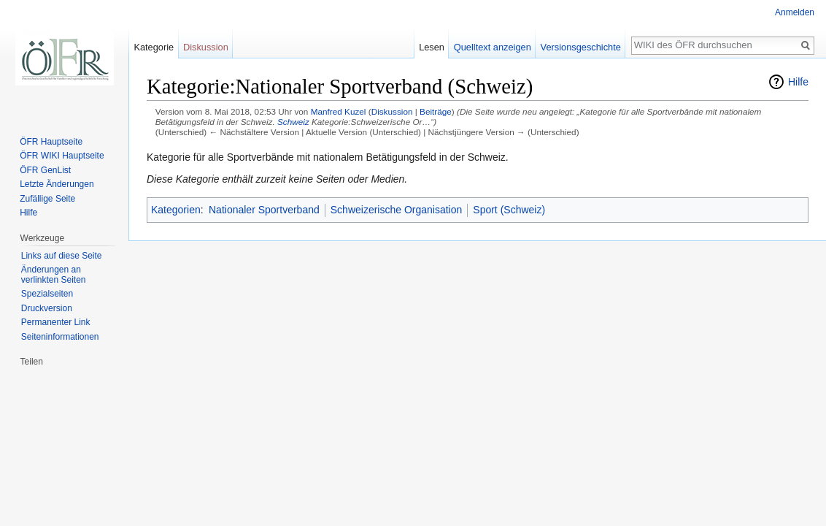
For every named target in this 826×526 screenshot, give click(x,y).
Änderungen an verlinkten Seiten (53, 274)
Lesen (431, 47)
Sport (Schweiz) (509, 210)
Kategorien (176, 210)
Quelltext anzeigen (492, 47)
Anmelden (794, 12)
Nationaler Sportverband (264, 210)
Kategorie (154, 47)
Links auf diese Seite (61, 256)
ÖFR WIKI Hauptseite (62, 155)
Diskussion (392, 111)
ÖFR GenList (45, 170)
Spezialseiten (47, 294)
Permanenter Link (55, 322)
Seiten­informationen (60, 337)
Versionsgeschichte (581, 47)
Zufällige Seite (47, 199)
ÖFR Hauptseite (51, 142)
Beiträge (436, 111)
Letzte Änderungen (56, 184)
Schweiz (293, 121)
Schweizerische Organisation (397, 210)
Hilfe (798, 82)
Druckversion (46, 308)
